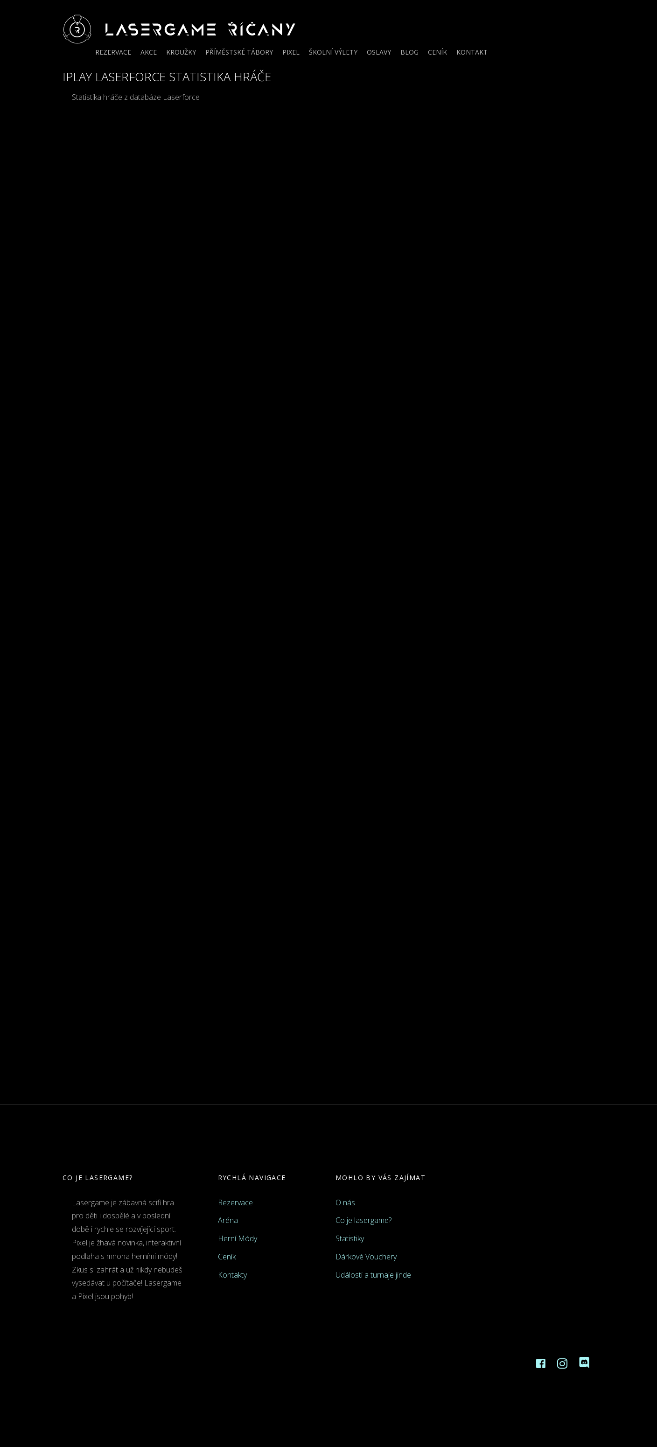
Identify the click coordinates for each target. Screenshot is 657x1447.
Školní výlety (333, 52)
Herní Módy (237, 1238)
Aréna (228, 1220)
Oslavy (379, 52)
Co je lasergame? (363, 1220)
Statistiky (349, 1238)
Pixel (291, 52)
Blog (409, 52)
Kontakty (232, 1275)
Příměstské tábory (239, 52)
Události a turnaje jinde (373, 1275)
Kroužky (181, 52)
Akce (148, 52)
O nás (345, 1202)
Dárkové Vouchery (366, 1256)
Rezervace (113, 52)
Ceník (437, 52)
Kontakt (472, 52)
